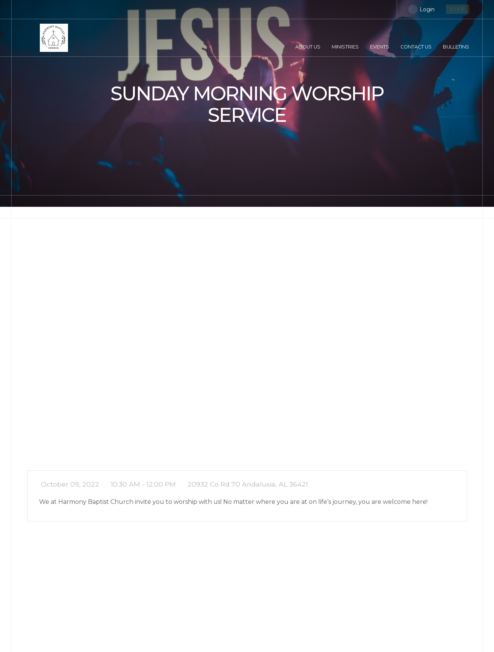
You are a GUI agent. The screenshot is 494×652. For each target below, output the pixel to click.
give (457, 9)
